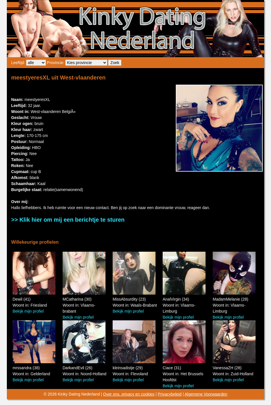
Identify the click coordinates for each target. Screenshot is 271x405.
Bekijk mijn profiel (28, 311)
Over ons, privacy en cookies (129, 394)
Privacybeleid (170, 394)
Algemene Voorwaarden (206, 394)
